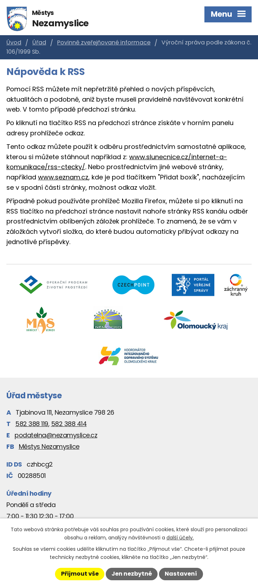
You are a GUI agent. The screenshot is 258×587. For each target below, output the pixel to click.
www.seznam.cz (63, 177)
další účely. (180, 537)
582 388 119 (31, 423)
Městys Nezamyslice (49, 446)
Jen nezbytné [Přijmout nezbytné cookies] (131, 574)
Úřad (39, 42)
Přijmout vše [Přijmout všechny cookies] (80, 574)
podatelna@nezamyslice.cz (56, 435)
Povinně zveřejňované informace (103, 42)
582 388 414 (69, 423)
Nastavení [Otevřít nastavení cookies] (181, 574)
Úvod (13, 42)
